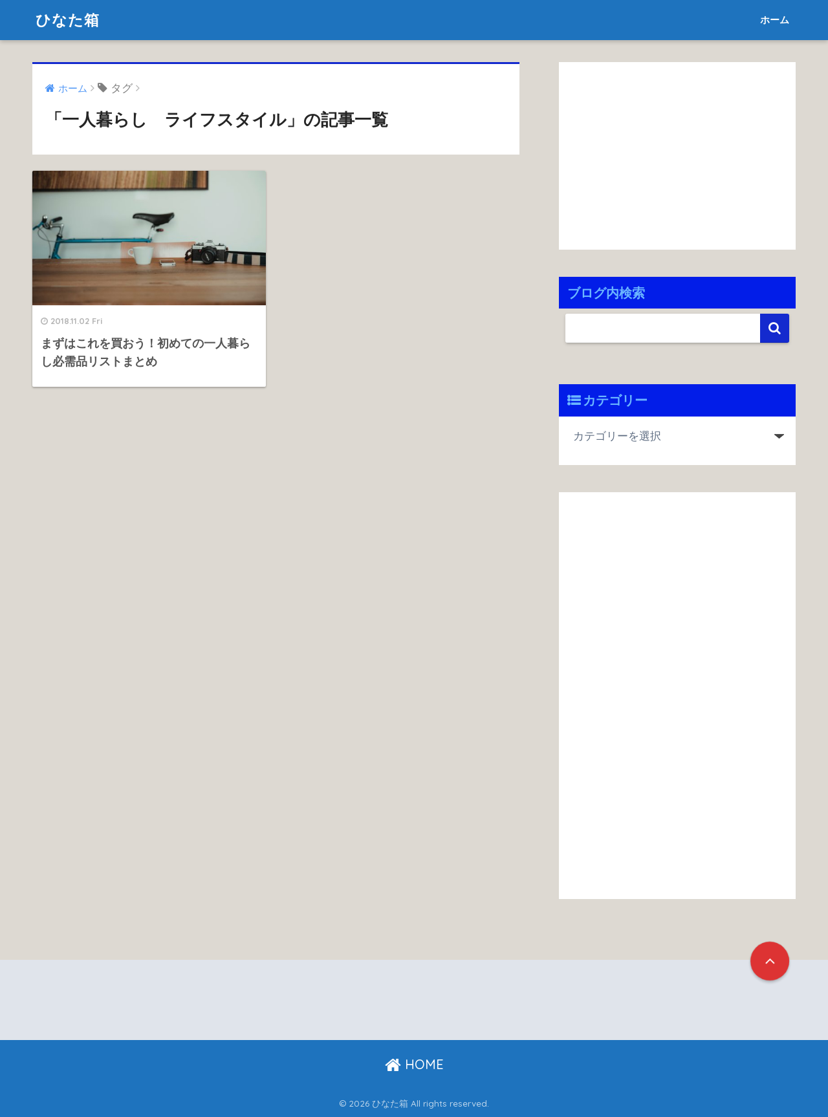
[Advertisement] (667, 152)
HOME (414, 1064)
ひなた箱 (68, 19)
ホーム (774, 19)
